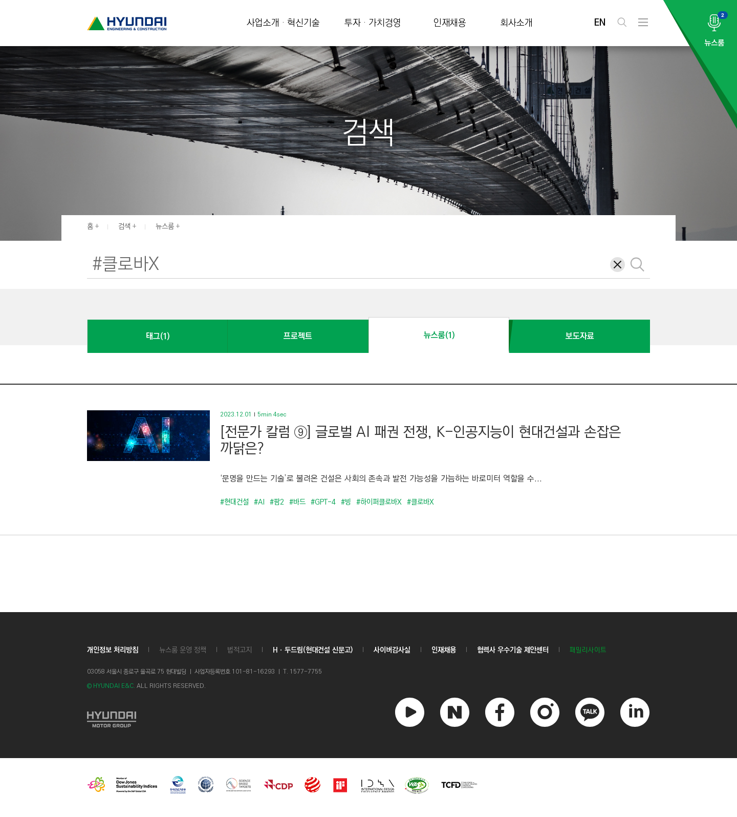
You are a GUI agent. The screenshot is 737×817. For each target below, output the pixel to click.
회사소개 (516, 23)
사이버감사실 (392, 650)
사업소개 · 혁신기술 (283, 23)
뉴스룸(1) (439, 335)
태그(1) (157, 336)
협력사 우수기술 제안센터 (513, 650)
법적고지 (239, 650)
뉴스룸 (165, 226)
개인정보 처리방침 (112, 650)
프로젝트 (298, 336)
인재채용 (449, 23)
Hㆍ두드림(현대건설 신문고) (313, 650)
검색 (124, 226)
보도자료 (580, 336)
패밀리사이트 (588, 650)
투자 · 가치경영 (372, 23)
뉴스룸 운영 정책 (182, 650)
